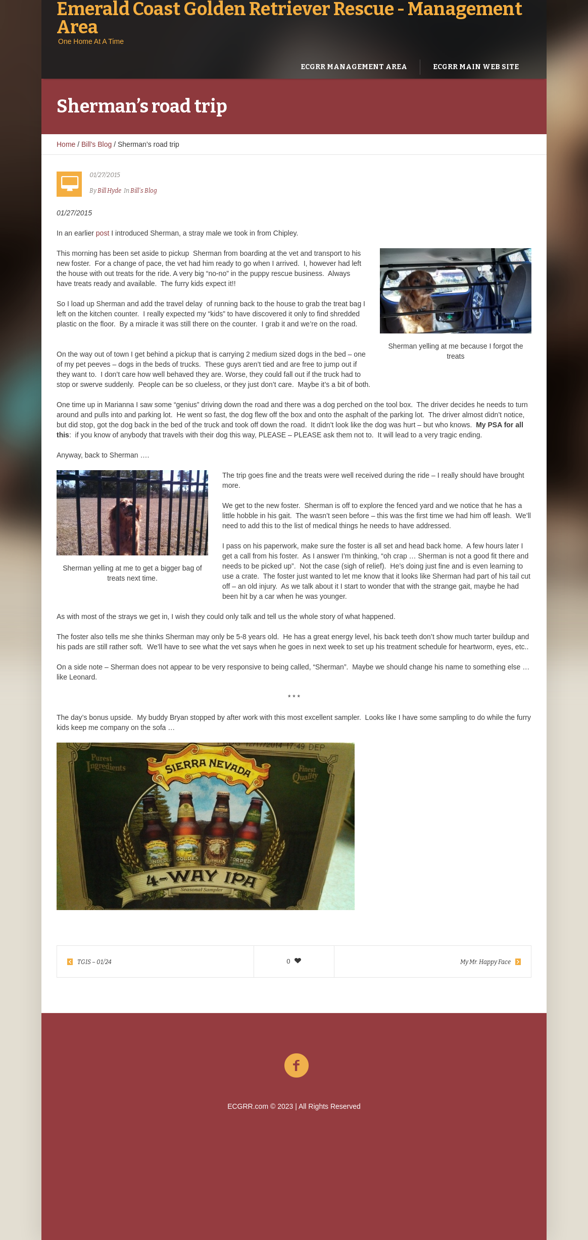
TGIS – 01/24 (94, 962)
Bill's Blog (96, 144)
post (102, 233)
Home (66, 144)
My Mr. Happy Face (485, 962)
